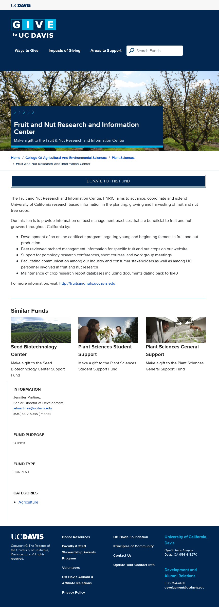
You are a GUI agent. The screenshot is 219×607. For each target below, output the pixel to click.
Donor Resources (76, 536)
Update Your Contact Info (134, 564)
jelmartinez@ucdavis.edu (32, 408)
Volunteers (71, 567)
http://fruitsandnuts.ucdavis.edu (87, 283)
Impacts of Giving (64, 50)
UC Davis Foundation (130, 536)
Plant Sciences (123, 157)
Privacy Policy (73, 592)
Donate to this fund (108, 181)
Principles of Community (133, 546)
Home (15, 157)
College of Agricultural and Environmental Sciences (66, 157)
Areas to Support (105, 50)
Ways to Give (27, 50)
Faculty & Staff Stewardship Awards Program (79, 552)
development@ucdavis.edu (185, 587)
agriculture (28, 502)
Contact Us (122, 555)
